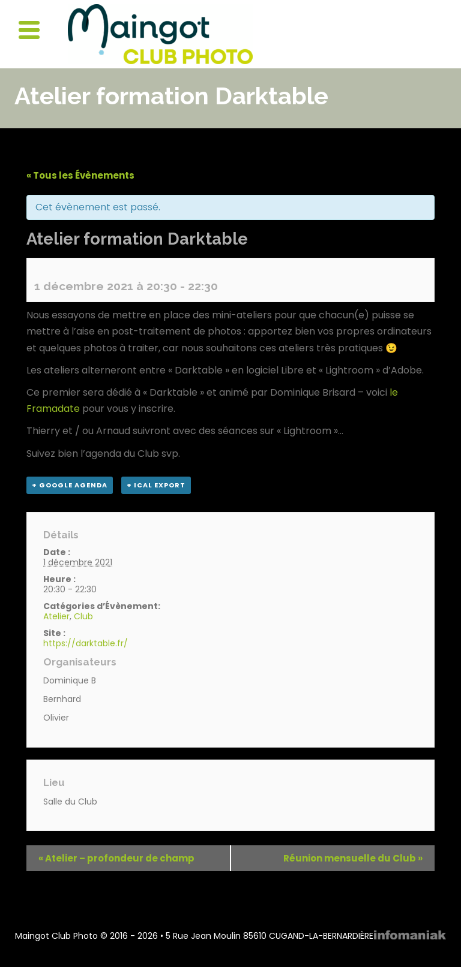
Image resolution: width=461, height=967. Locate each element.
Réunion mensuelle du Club (353, 858)
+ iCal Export (156, 485)
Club (83, 616)
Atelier (56, 616)
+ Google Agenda (69, 485)
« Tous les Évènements (80, 175)
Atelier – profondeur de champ (116, 858)
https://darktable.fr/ (85, 643)
